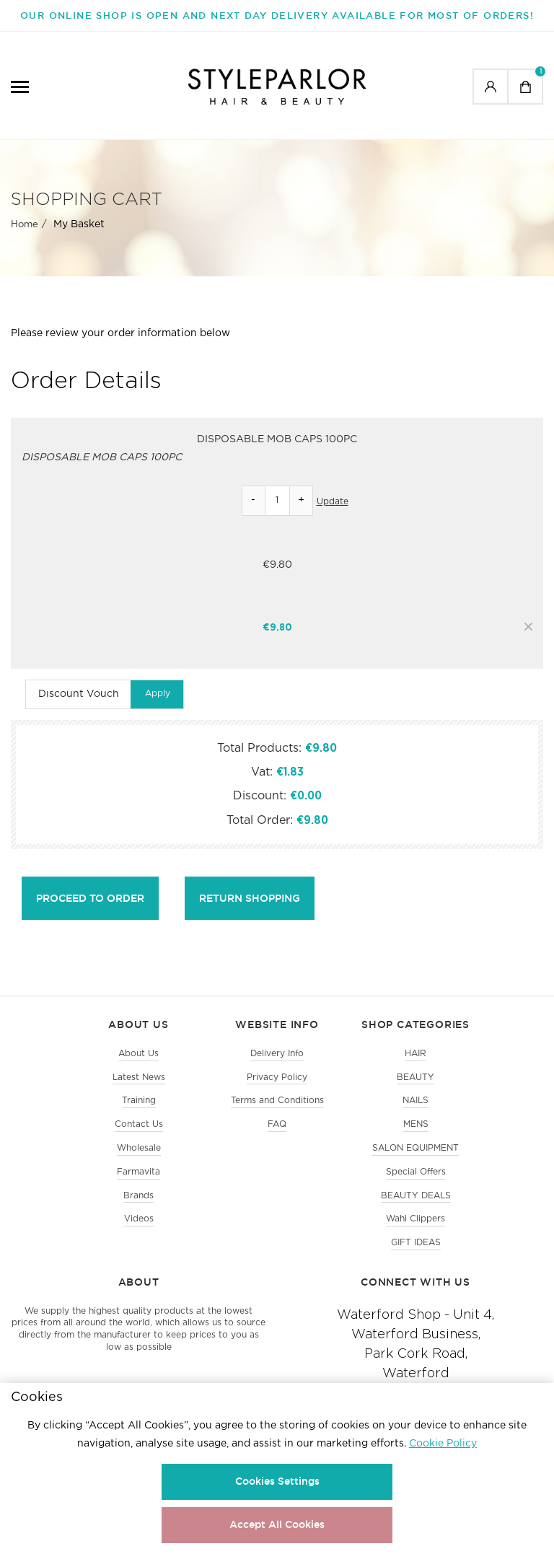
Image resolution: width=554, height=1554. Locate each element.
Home (24, 225)
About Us (138, 1054)
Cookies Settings (277, 1481)
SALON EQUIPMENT (415, 1148)
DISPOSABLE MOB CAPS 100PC (277, 439)
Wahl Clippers (415, 1219)
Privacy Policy (277, 1077)
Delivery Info (277, 1054)
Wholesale (139, 1148)
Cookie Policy (443, 1443)
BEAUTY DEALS (416, 1196)
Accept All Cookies (277, 1524)
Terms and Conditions (277, 1101)
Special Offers (416, 1172)
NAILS (415, 1101)
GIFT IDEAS (416, 1243)
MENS (415, 1124)
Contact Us (139, 1124)
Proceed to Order (90, 898)
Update (332, 502)
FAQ (277, 1124)
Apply (157, 694)
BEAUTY (415, 1077)
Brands (138, 1196)
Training (139, 1101)
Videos (139, 1219)
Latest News (139, 1077)
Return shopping (249, 898)
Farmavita (138, 1172)
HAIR (415, 1054)
